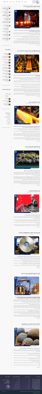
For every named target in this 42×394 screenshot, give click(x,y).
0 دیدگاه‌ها (35, 7)
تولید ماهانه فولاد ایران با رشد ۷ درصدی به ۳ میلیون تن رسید (28, 50)
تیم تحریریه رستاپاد (28, 7)
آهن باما (19, 379)
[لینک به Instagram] (6, 391)
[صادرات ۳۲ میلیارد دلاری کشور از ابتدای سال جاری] (9, 71)
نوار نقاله (9, 124)
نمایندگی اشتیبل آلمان (17, 384)
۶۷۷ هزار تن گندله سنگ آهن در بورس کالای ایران (31, 324)
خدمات (29, 379)
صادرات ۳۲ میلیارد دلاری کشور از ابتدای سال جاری (30, 273)
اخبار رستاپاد (9, 116)
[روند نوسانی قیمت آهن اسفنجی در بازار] (9, 62)
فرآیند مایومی (6, 93)
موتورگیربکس (8, 123)
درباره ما (29, 384)
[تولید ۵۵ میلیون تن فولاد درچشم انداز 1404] (9, 54)
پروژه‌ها (9, 119)
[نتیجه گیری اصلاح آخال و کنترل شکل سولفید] (9, 104)
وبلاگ (29, 382)
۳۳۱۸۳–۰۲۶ (7, 381)
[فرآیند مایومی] (9, 94)
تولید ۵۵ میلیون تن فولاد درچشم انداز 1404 (32, 6)
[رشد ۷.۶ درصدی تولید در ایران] (9, 60)
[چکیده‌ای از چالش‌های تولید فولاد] (9, 101)
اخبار (32, 7)
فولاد (9, 122)
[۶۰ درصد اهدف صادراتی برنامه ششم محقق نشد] (9, 77)
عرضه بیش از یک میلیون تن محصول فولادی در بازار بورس (29, 232)
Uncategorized (8, 114)
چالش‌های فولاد (6, 98)
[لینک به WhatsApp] (3, 391)
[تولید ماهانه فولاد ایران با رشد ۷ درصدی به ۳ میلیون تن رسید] (9, 57)
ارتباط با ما (29, 386)
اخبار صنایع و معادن (30, 233)
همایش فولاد (9, 118)
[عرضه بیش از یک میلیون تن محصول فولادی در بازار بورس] (9, 68)
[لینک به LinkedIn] (5, 391)
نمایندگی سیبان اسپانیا (17, 386)
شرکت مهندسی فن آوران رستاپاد (29, 391)
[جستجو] (2, 2)
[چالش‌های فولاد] (9, 99)
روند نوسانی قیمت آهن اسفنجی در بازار (32, 146)
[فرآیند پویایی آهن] (9, 96)
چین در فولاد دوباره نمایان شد (34, 190)
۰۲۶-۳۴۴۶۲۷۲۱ (7, 382)
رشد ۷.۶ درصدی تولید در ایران (34, 102)
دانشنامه (9, 120)
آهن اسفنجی (9, 121)
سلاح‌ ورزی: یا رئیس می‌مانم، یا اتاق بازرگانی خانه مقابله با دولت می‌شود (5, 80)
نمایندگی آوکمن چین (17, 382)
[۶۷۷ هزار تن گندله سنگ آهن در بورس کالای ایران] (9, 74)
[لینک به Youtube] (2, 391)
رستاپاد (37, 299)
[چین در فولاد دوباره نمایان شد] (9, 65)
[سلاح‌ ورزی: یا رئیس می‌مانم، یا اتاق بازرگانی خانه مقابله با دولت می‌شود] (9, 80)
